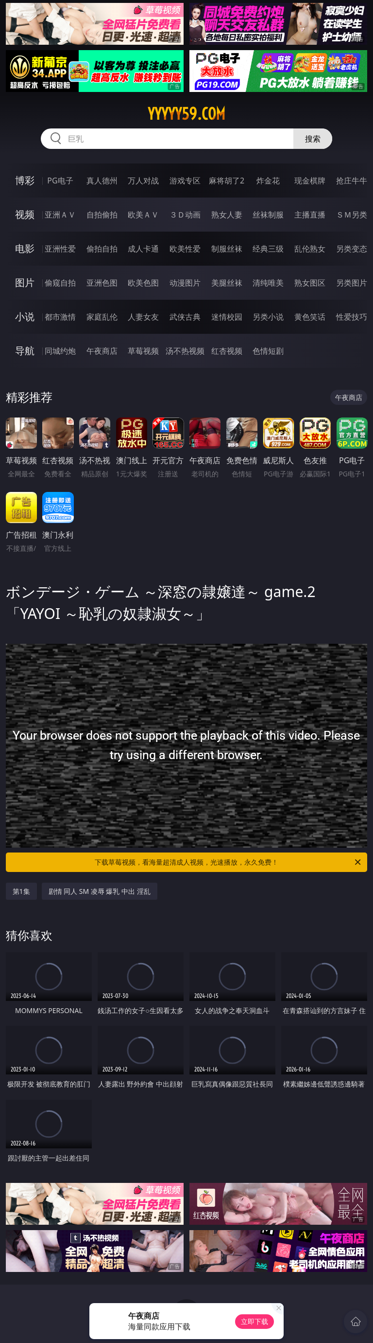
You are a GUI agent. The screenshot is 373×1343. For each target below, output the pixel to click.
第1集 (21, 891)
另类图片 (351, 282)
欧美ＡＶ (143, 214)
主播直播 (309, 214)
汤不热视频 (185, 350)
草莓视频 (143, 350)
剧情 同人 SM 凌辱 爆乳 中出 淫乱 (100, 891)
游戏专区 (185, 180)
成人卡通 (143, 248)
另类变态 (351, 248)
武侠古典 (185, 316)
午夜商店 (102, 350)
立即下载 (254, 1321)
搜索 (313, 138)
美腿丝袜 (226, 282)
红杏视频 (226, 350)
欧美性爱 (185, 248)
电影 (24, 248)
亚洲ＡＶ (60, 214)
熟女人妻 (226, 214)
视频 (24, 214)
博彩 (24, 180)
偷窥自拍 (60, 282)
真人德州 (102, 180)
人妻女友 (143, 316)
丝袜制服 (268, 214)
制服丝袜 (226, 248)
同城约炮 (60, 350)
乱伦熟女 (309, 248)
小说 (24, 316)
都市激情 (60, 316)
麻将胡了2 (226, 180)
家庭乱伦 (102, 316)
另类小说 (268, 316)
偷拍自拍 (102, 248)
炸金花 (268, 180)
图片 (24, 282)
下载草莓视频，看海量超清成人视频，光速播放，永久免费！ (228, 862)
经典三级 (268, 248)
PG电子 (60, 180)
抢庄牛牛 (351, 180)
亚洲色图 (102, 282)
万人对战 (143, 180)
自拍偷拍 (102, 214)
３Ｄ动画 (185, 214)
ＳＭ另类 (351, 214)
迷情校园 (226, 316)
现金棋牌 (309, 180)
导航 (24, 350)
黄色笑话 (309, 316)
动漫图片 (185, 282)
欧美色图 (143, 282)
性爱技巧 (351, 316)
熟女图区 (309, 282)
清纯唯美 (268, 282)
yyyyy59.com (186, 114)
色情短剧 (268, 350)
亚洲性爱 (60, 248)
